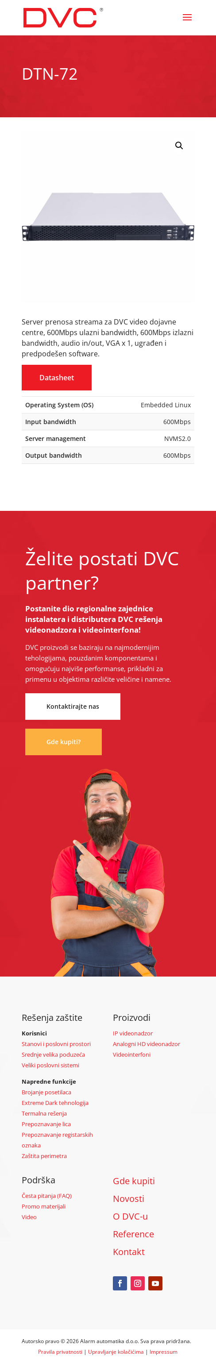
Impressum (163, 1352)
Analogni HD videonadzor (146, 1044)
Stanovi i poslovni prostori (56, 1044)
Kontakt (129, 1252)
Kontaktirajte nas (72, 706)
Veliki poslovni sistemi (50, 1065)
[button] (179, 146)
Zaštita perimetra (44, 1156)
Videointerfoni (131, 1054)
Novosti (128, 1199)
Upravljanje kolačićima (116, 1352)
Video (29, 1217)
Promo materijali (44, 1206)
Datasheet (56, 377)
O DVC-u (130, 1216)
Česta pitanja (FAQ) (47, 1196)
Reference (133, 1234)
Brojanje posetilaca (46, 1092)
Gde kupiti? (63, 742)
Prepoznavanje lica (46, 1124)
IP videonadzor (133, 1033)
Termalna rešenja (44, 1113)
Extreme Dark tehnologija (55, 1103)
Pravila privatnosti (60, 1352)
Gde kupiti (134, 1181)
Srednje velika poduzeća (53, 1054)
